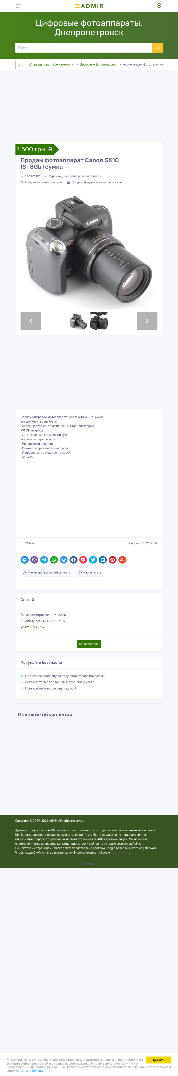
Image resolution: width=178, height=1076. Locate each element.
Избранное (39, 64)
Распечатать (90, 572)
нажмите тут (120, 852)
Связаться (88, 643)
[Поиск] (83, 47)
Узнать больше (59, 1071)
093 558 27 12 (34, 627)
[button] (31, 249)
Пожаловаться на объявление (46, 572)
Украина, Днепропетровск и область (73, 176)
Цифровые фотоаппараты (98, 64)
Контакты (88, 864)
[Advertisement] (89, 102)
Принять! (159, 1060)
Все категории (63, 64)
